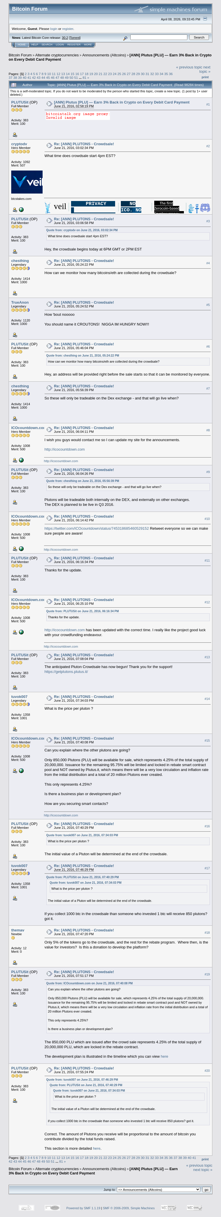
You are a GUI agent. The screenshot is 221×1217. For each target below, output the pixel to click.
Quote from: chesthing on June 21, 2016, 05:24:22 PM (82, 355)
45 (48, 77)
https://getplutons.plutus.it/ (66, 671)
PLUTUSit (19, 102)
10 (49, 74)
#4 (208, 263)
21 (100, 74)
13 (63, 74)
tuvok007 (19, 696)
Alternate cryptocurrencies (57, 55)
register (67, 28)
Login (60, 44)
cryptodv (19, 144)
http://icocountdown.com (65, 449)
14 (68, 74)
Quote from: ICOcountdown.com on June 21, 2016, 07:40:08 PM (89, 983)
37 (10, 77)
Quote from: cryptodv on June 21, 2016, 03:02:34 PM (82, 230)
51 (76, 77)
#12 (207, 602)
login (54, 28)
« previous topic (189, 67)
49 (66, 77)
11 (54, 74)
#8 (208, 430)
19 (91, 74)
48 (62, 77)
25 (119, 74)
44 (43, 77)
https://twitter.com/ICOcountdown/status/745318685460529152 (97, 528)
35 (166, 74)
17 (82, 74)
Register (74, 44)
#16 (207, 826)
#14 (207, 699)
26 (124, 74)
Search (47, 44)
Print (205, 77)
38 (15, 77)
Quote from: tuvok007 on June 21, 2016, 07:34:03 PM (82, 835)
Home (22, 44)
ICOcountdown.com (29, 428)
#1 (208, 104)
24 (115, 74)
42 (34, 77)
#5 (208, 305)
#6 (208, 346)
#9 (208, 472)
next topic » (204, 69)
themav (17, 930)
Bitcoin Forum (20, 55)
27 (129, 74)
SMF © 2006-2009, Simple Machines (129, 1208)
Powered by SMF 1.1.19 (83, 1208)
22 (105, 74)
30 (142, 74)
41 (29, 77)
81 (84, 77)
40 (24, 77)
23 (110, 74)
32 (152, 74)
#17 (207, 868)
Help (34, 44)
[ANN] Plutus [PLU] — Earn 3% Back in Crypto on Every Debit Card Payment (122, 102)
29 (138, 74)
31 (147, 74)
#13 (207, 657)
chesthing (20, 261)
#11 (207, 560)
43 (39, 77)
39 (20, 77)
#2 (208, 146)
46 (52, 77)
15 (72, 74)
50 (71, 77)
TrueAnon (20, 302)
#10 (207, 519)
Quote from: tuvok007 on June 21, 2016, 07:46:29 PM (82, 1079)
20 (96, 74)
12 (58, 74)
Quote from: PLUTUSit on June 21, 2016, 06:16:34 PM (82, 611)
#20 (207, 1070)
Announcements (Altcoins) (104, 55)
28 (133, 74)
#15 (207, 741)
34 (161, 74)
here (164, 1056)
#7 (208, 388)
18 (86, 74)
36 (171, 74)
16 (77, 74)
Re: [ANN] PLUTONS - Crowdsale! (84, 144)
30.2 (65, 37)
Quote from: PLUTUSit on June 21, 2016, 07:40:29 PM (82, 877)
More (88, 44)
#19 (207, 974)
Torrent (75, 37)
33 (157, 74)
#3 (208, 221)
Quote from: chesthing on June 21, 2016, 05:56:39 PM (82, 481)
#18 (207, 932)
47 (57, 77)
